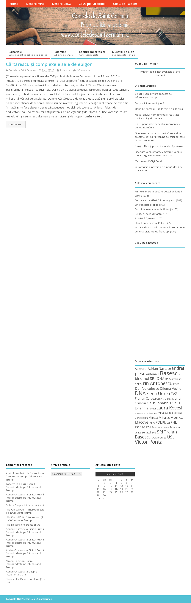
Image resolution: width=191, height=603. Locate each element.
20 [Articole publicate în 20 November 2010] (126, 489)
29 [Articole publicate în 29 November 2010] (98, 495)
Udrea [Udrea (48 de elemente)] (163, 437)
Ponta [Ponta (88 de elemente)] (140, 426)
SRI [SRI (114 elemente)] (160, 432)
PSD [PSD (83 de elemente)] (149, 426)
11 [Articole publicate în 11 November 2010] (116, 485)
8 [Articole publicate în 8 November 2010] (98, 485)
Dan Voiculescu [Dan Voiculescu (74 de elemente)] (147, 388)
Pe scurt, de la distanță (148, 214)
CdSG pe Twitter (125, 4)
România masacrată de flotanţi (153, 209)
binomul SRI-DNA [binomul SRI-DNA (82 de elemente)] (149, 378)
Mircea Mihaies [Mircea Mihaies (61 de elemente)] (159, 418)
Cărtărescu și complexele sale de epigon (49, 64)
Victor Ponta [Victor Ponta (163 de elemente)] (148, 441)
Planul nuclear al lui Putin (149, 223)
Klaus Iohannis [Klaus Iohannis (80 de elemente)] (158, 403)
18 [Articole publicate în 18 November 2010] (116, 489)
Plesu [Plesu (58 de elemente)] (166, 422)
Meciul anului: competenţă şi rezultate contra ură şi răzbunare (157, 116)
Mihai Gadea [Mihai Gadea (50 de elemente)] (165, 412)
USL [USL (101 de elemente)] (170, 437)
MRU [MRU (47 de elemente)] (152, 422)
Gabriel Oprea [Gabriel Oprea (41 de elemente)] (164, 398)
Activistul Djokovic (145, 218)
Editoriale (28, 53)
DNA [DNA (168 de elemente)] (140, 393)
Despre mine (35, 4)
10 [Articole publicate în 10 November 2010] (110, 485)
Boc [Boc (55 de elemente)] (167, 379)
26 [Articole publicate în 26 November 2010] (121, 492)
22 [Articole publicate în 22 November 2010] (98, 492)
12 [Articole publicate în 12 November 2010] (121, 485)
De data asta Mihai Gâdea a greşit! (155, 200)
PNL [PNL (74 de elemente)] (173, 422)
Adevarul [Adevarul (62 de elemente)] (141, 369)
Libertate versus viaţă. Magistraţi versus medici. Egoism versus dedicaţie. (158, 153)
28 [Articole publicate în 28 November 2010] (132, 492)
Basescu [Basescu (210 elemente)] (170, 373)
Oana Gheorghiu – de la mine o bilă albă (159, 109)
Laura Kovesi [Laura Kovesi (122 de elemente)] (169, 408)
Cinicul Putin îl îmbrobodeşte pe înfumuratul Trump (153, 95)
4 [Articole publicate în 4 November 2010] (116, 482)
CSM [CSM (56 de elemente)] (176, 384)
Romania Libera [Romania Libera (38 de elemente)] (161, 427)
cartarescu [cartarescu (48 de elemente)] (176, 379)
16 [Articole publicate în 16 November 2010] (104, 489)
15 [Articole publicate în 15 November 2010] (98, 489)
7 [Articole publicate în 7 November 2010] (132, 482)
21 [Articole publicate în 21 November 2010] (132, 489)
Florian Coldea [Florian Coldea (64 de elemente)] (145, 398)
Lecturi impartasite (92, 53)
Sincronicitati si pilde (146, 204)
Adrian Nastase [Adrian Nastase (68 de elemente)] (159, 368)
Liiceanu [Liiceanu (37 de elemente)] (139, 413)
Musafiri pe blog (123, 53)
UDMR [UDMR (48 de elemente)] (155, 437)
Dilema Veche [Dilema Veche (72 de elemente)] (170, 388)
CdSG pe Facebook (92, 4)
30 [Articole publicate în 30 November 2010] (104, 495)
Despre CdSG (61, 4)
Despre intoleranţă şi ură (149, 103)
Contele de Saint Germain (22, 70)
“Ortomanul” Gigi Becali (148, 161)
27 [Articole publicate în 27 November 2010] (126, 492)
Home (14, 4)
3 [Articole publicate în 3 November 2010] (110, 482)
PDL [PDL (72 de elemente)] (159, 422)
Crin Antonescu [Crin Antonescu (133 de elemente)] (156, 383)
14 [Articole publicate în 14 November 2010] (132, 485)
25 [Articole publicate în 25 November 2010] (116, 492)
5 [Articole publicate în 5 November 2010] (121, 482)
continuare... (15, 124)
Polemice (63, 53)
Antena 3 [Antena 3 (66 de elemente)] (152, 374)
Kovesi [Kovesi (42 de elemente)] (152, 408)
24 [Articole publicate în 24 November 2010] (110, 492)
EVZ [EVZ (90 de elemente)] (174, 393)
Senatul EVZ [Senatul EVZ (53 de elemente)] (149, 432)
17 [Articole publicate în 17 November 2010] (110, 489)
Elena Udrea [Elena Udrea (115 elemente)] (158, 393)
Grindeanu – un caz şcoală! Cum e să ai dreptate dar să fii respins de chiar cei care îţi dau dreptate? (160, 137)
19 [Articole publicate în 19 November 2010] (121, 489)
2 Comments (83, 70)
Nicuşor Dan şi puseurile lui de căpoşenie (159, 146)
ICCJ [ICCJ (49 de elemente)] (174, 398)
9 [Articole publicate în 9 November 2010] (104, 485)
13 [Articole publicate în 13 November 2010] (126, 485)
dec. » (101, 498)
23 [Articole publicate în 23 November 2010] (104, 492)
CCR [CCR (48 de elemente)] (137, 384)
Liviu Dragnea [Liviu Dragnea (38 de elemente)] (150, 412)
